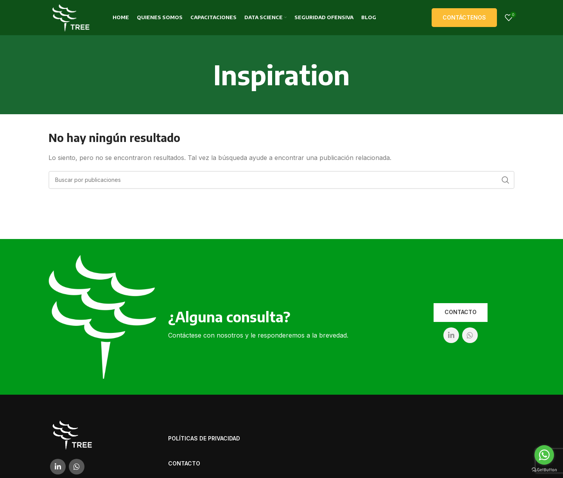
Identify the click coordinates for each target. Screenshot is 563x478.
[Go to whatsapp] (544, 455)
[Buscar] (281, 180)
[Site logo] (70, 17)
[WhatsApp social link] (470, 335)
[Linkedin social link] (451, 335)
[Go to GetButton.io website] (544, 470)
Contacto (461, 312)
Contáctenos (464, 17)
